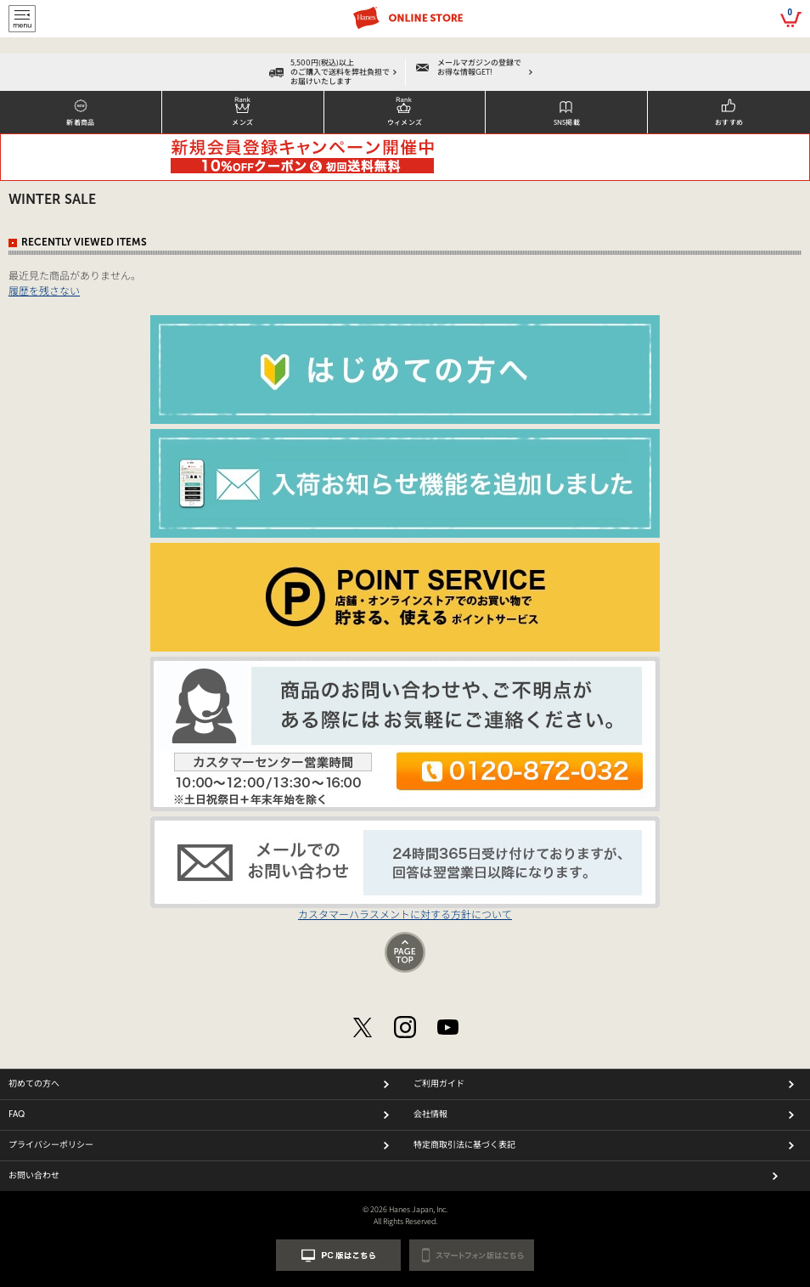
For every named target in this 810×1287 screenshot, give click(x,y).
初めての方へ (33, 1084)
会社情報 (430, 1114)
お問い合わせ (33, 1176)
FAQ (16, 1114)
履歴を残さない (44, 290)
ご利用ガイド (438, 1084)
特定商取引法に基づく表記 (464, 1145)
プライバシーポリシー (50, 1145)
